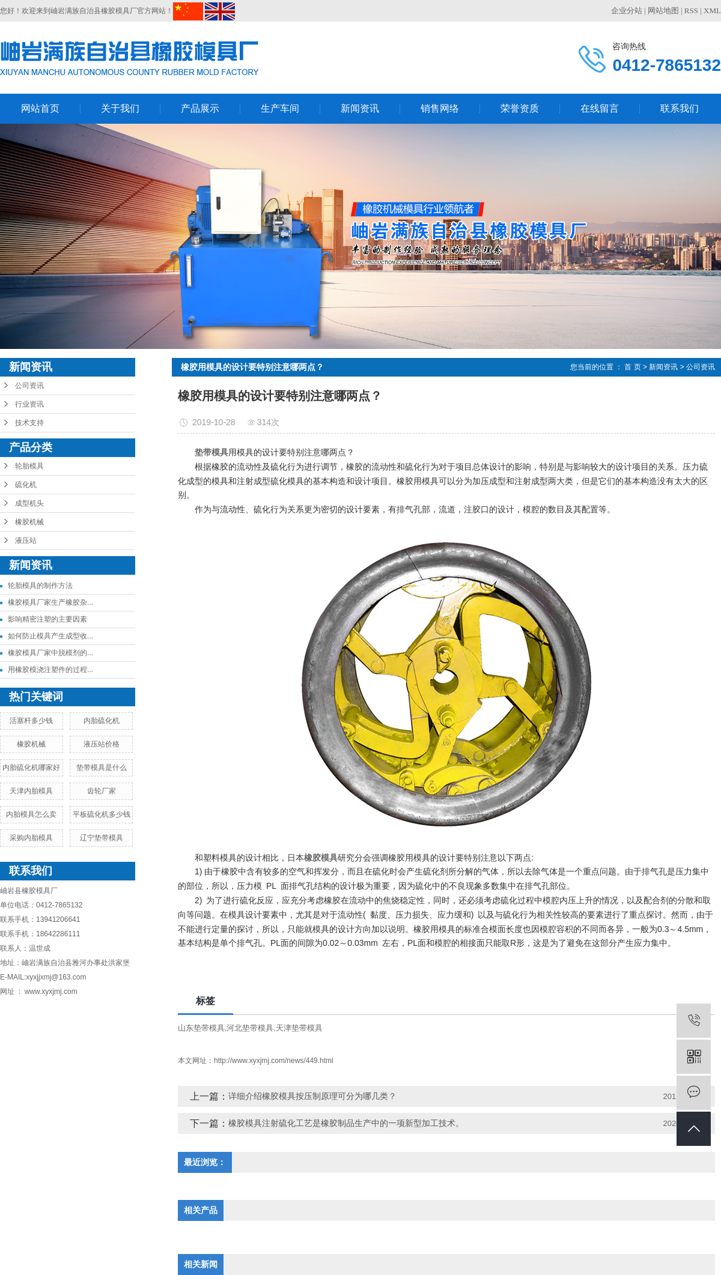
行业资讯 (29, 404)
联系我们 (679, 108)
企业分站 (626, 10)
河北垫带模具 (250, 1027)
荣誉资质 (519, 108)
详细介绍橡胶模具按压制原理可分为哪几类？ (312, 1096)
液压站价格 (102, 744)
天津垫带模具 (299, 1027)
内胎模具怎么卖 (31, 814)
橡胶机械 (29, 522)
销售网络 (440, 108)
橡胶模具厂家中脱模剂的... (50, 653)
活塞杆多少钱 (31, 720)
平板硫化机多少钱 (101, 814)
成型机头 (29, 503)
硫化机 (26, 484)
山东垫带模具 (201, 1027)
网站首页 (40, 108)
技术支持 (29, 423)
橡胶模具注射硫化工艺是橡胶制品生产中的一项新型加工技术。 (346, 1123)
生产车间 (280, 108)
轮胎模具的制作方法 (40, 585)
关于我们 (120, 108)
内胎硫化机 (102, 720)
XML (712, 10)
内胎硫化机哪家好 (31, 767)
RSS (691, 10)
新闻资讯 (360, 108)
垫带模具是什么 (101, 767)
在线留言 (599, 108)
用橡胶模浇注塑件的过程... (50, 669)
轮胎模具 (29, 466)
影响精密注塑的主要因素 (47, 619)
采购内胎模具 (31, 838)
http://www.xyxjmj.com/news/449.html (273, 1060)
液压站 (26, 540)
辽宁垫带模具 (101, 838)
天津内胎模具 (31, 791)
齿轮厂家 (101, 791)
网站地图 (663, 10)
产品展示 (200, 108)
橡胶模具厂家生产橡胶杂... (50, 602)
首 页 (632, 367)
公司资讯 (29, 385)
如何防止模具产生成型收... (50, 636)
